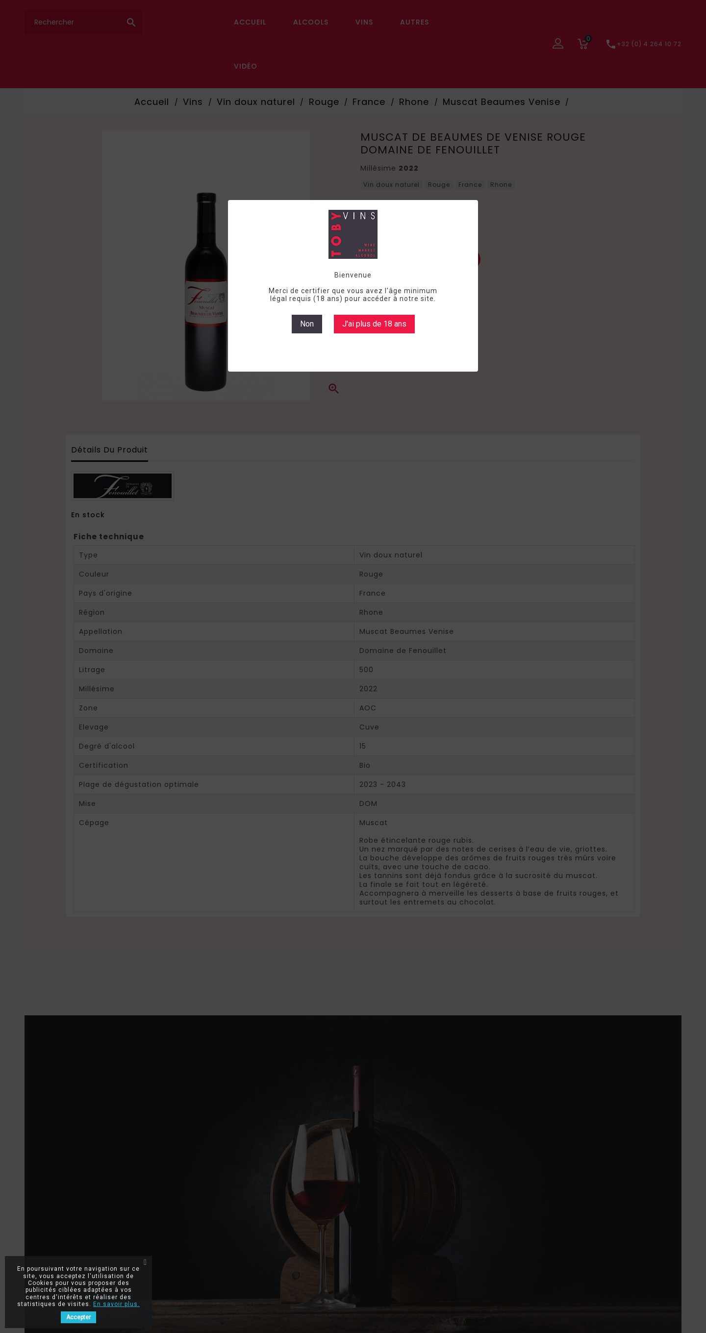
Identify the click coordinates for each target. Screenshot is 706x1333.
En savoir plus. (116, 1304)
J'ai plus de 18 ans (374, 323)
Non (307, 323)
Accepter (78, 1317)
